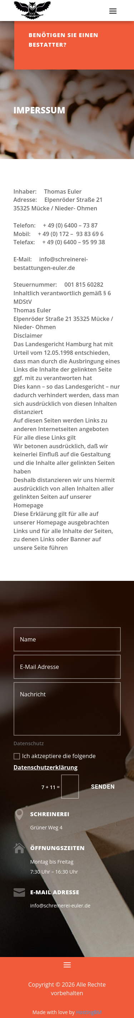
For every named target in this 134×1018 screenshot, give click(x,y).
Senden (103, 786)
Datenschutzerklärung (46, 767)
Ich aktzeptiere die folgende (55, 761)
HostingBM (88, 1012)
